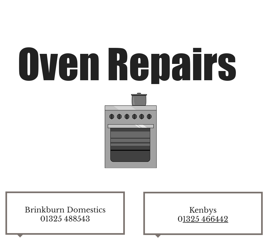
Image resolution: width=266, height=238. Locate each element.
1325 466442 (205, 219)
